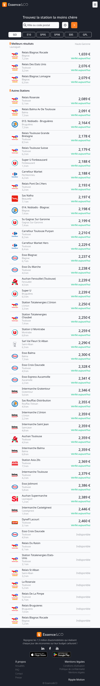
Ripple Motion (76, 679)
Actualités (20, 665)
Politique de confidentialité (72, 669)
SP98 (57, 34)
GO (15, 34)
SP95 (43, 34)
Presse (18, 677)
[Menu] (95, 4)
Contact (19, 673)
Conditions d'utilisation (74, 665)
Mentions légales (77, 672)
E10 (29, 34)
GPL (85, 34)
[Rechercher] (74, 25)
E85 (71, 34)
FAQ (17, 669)
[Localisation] (65, 25)
